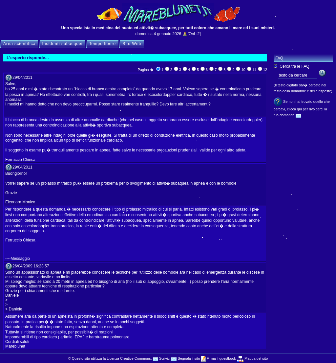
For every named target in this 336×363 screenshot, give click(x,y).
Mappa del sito (255, 358)
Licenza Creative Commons (129, 358)
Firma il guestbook (221, 358)
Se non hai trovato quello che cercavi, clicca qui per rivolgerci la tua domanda (302, 108)
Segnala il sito (185, 358)
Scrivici (162, 358)
